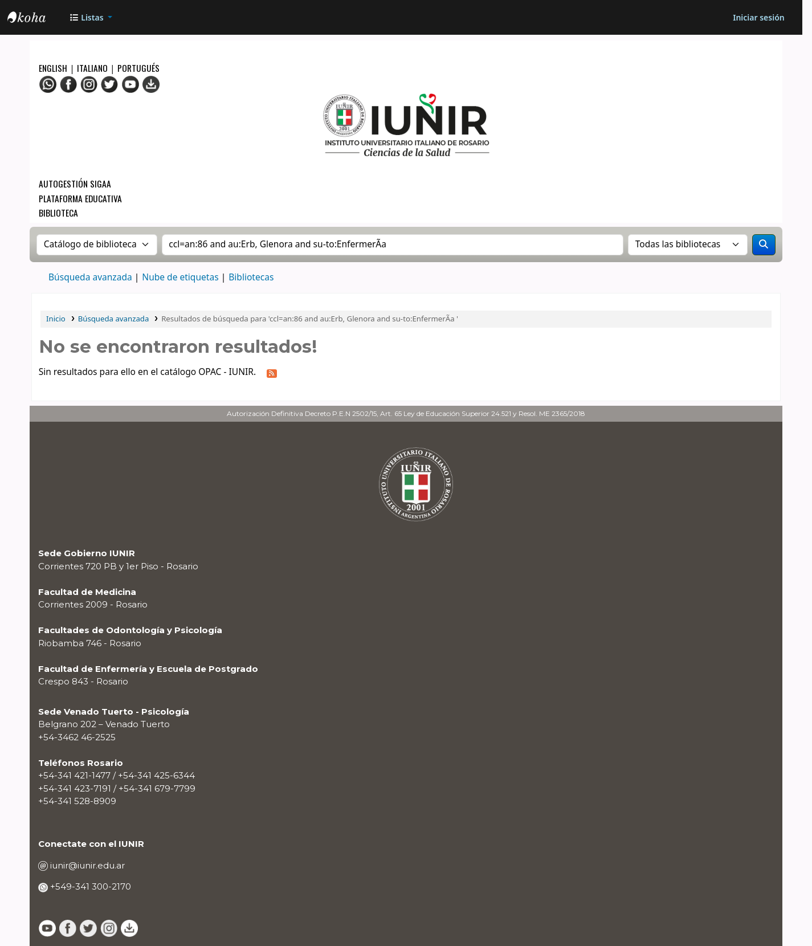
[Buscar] (764, 244)
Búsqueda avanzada (90, 277)
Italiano (92, 67)
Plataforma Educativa (80, 198)
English (54, 67)
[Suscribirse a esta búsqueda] (271, 372)
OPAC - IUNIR (35, 18)
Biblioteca (58, 212)
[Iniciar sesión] (758, 17)
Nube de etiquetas (180, 277)
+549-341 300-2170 (89, 886)
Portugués (138, 67)
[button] (90, 17)
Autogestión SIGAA (75, 183)
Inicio (56, 318)
